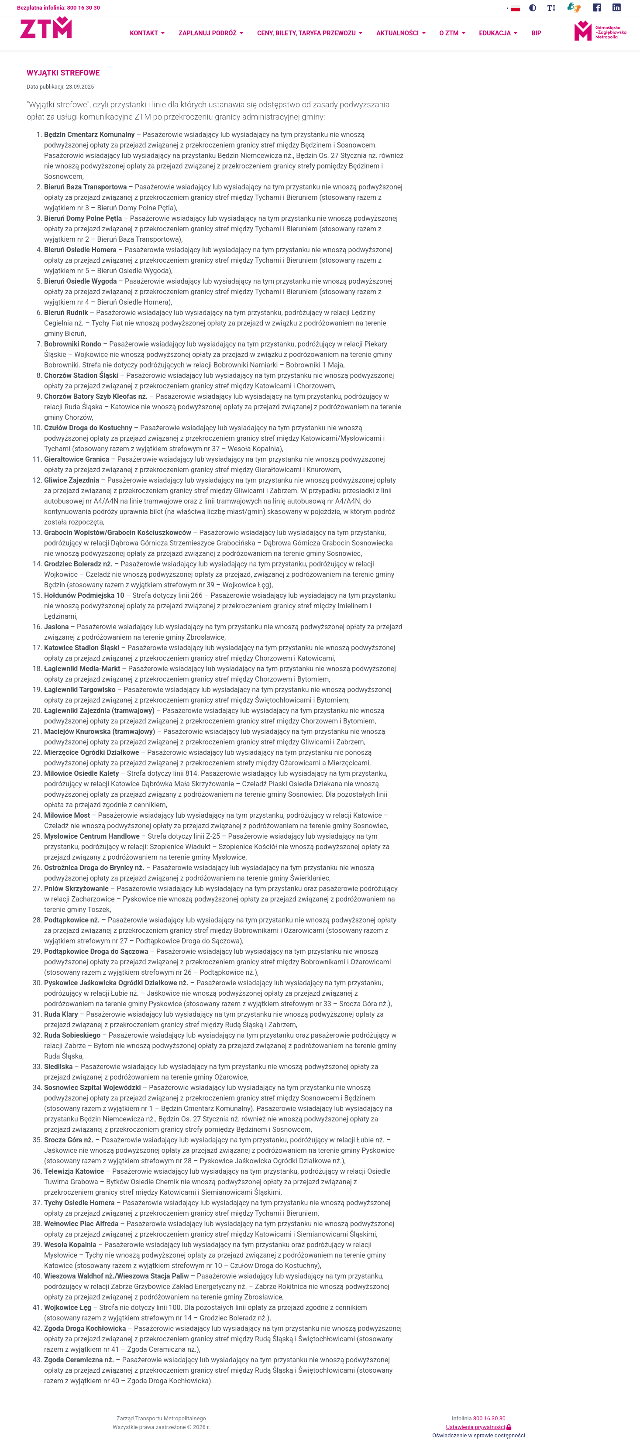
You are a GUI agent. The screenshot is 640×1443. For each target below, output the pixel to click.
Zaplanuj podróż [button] (208, 33)
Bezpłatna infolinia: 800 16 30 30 (58, 7)
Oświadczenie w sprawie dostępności (478, 1435)
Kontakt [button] (144, 33)
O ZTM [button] (450, 33)
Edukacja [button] (496, 33)
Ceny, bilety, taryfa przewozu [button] (307, 33)
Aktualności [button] (398, 33)
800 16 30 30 (489, 1418)
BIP (536, 33)
